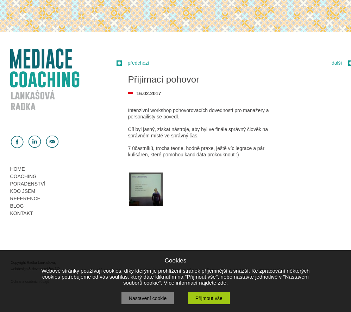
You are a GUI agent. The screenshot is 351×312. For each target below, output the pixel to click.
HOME (17, 169)
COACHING (23, 176)
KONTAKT (21, 213)
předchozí (138, 63)
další (337, 63)
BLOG (17, 206)
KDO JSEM (23, 191)
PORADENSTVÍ (27, 184)
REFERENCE (25, 198)
